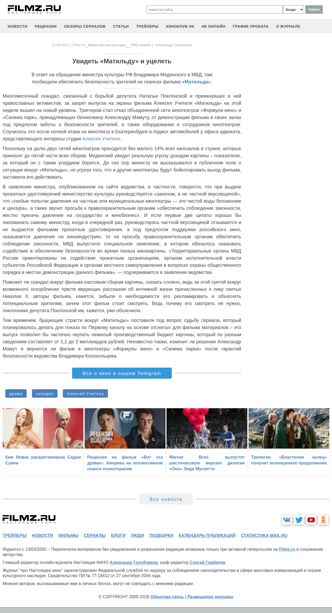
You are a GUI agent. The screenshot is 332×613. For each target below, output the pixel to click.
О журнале (288, 26)
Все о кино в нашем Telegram (122, 373)
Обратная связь (167, 597)
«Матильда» (196, 81)
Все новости (166, 499)
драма (16, 394)
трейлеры (147, 26)
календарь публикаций (207, 535)
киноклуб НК (180, 26)
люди (137, 535)
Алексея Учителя (101, 138)
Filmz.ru (79, 45)
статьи (121, 26)
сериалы (95, 535)
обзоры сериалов (85, 26)
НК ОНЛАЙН (213, 26)
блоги (118, 535)
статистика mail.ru (264, 535)
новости (17, 26)
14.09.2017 (60, 45)
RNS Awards (140, 45)
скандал (45, 394)
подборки (161, 535)
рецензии (46, 26)
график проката (251, 26)
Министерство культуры (107, 45)
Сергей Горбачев (207, 562)
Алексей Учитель (85, 394)
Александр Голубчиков (134, 562)
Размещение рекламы (210, 597)
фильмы (68, 535)
